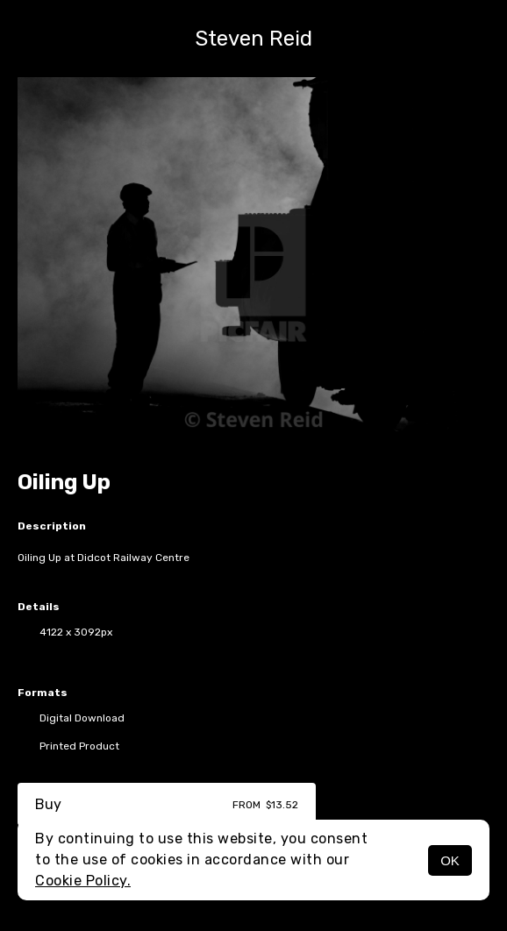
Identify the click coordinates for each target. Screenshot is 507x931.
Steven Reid (253, 38)
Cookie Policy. (83, 880)
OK (450, 860)
